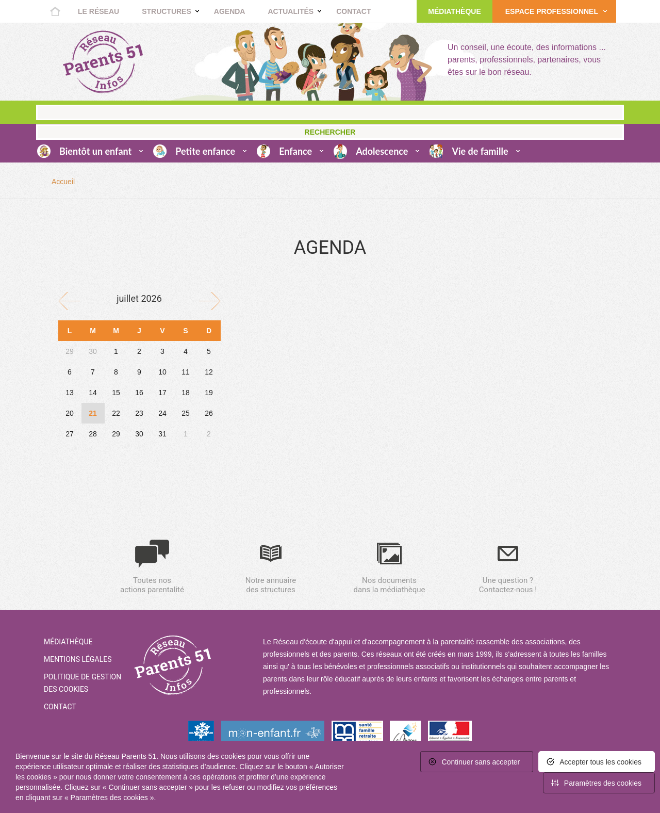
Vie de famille (480, 151)
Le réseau (98, 11)
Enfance (295, 151)
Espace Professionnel (551, 11)
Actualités (291, 11)
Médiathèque (454, 11)
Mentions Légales (78, 659)
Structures (166, 11)
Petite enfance (205, 151)
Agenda (229, 11)
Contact (353, 11)
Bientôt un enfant (95, 151)
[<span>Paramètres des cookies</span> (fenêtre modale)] (599, 782)
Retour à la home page (103, 62)
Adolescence (382, 151)
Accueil (55, 11)
